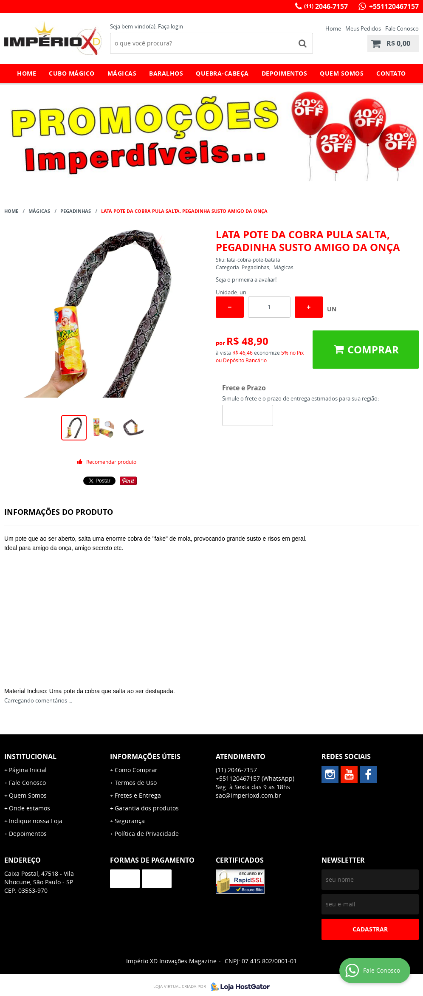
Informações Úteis (145, 756)
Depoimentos (284, 73)
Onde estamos (29, 808)
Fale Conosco (402, 28)
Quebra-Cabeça (222, 73)
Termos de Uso (136, 783)
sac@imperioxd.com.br (248, 795)
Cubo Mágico (72, 73)
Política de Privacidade (147, 834)
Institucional (30, 756)
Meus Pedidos (363, 28)
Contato (391, 73)
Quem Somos (342, 73)
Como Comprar (136, 770)
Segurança (130, 821)
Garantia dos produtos (147, 808)
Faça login (170, 26)
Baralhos (166, 73)
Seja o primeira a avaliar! (246, 279)
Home (333, 28)
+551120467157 (393, 6)
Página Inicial (28, 770)
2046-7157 (326, 6)
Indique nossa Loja (35, 821)
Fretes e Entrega (138, 795)
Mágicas (122, 73)
